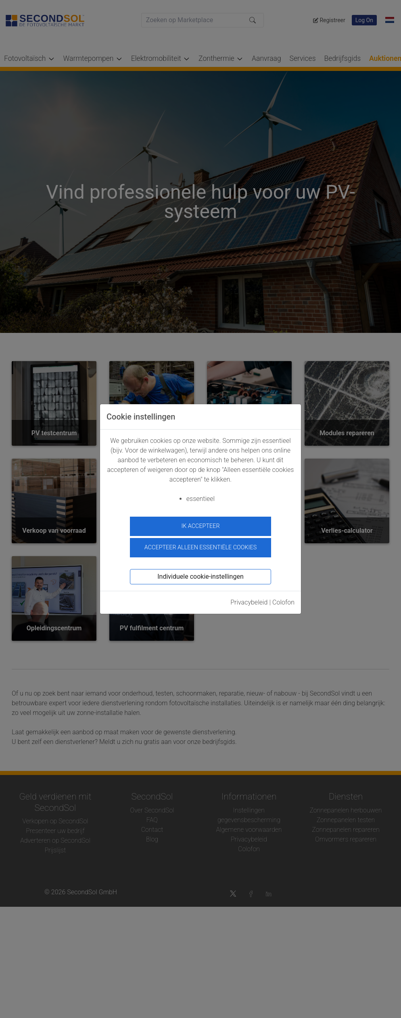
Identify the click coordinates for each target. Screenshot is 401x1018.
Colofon (283, 602)
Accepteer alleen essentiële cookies (200, 547)
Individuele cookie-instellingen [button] (200, 576)
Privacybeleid (248, 602)
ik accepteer (200, 526)
